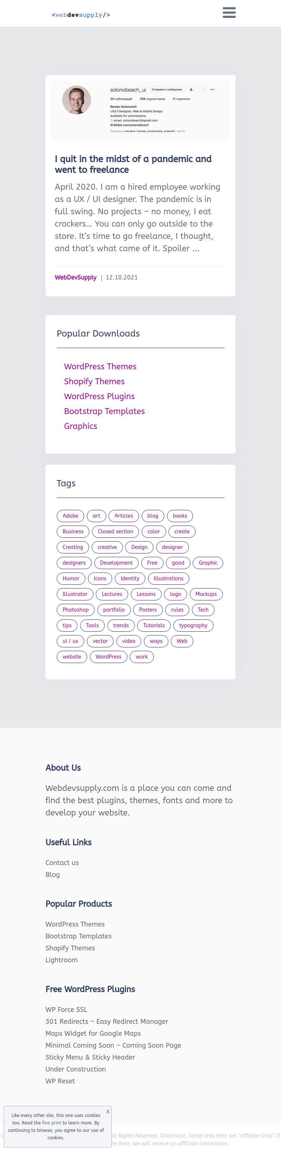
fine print (51, 1123)
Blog (52, 875)
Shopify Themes (94, 381)
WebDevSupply (76, 277)
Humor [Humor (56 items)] (71, 578)
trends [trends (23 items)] (121, 625)
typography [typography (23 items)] (193, 625)
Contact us (62, 863)
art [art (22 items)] (96, 516)
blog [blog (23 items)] (153, 516)
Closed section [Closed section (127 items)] (115, 531)
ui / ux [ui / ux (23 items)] (70, 641)
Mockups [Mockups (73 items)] (206, 594)
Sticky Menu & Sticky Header (90, 1057)
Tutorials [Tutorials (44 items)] (154, 625)
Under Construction (75, 1069)
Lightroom (61, 960)
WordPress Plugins (99, 396)
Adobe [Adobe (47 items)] (70, 516)
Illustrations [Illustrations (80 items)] (169, 578)
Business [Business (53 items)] (73, 531)
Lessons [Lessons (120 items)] (146, 594)
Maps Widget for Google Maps (93, 1033)
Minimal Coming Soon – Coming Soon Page (113, 1045)
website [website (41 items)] (72, 657)
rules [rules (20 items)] (177, 610)
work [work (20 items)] (142, 657)
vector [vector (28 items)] (100, 641)
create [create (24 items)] (182, 531)
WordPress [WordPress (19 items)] (108, 657)
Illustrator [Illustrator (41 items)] (75, 594)
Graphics (80, 426)
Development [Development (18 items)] (116, 563)
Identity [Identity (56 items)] (130, 578)
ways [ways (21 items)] (156, 641)
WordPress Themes (100, 367)
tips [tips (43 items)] (67, 625)
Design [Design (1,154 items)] (139, 547)
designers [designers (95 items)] (74, 563)
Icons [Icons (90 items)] (100, 578)
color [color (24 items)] (154, 531)
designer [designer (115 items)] (172, 547)
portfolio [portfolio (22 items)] (114, 610)
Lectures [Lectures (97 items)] (112, 594)
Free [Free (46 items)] (152, 563)
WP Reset (60, 1081)
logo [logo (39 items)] (175, 594)
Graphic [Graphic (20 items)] (208, 563)
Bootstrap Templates (104, 411)
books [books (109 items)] (180, 516)
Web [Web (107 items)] (182, 641)
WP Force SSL (66, 1010)
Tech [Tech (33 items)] (203, 610)
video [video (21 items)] (128, 641)
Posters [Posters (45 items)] (148, 610)
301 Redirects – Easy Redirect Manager (106, 1021)
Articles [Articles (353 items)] (123, 516)
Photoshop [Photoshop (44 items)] (76, 610)
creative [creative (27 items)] (107, 547)
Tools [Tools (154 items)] (92, 625)
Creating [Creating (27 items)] (73, 547)
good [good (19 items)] (178, 563)
